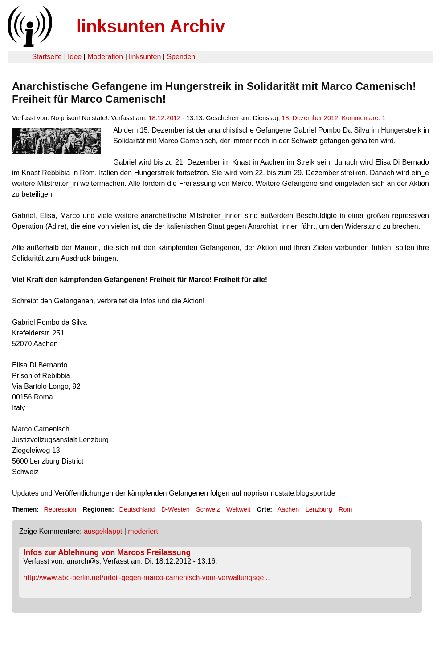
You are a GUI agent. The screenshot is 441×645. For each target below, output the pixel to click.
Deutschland (137, 509)
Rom (345, 509)
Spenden (181, 56)
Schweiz (208, 509)
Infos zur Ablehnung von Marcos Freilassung (107, 552)
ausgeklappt (103, 531)
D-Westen (175, 509)
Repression (60, 509)
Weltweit (238, 509)
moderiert (143, 531)
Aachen (288, 509)
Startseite (47, 56)
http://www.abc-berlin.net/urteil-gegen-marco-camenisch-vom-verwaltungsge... (147, 577)
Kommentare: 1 (363, 117)
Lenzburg (319, 509)
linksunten (145, 56)
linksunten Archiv (150, 26)
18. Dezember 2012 (310, 117)
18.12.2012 (164, 117)
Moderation (105, 56)
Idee (75, 56)
